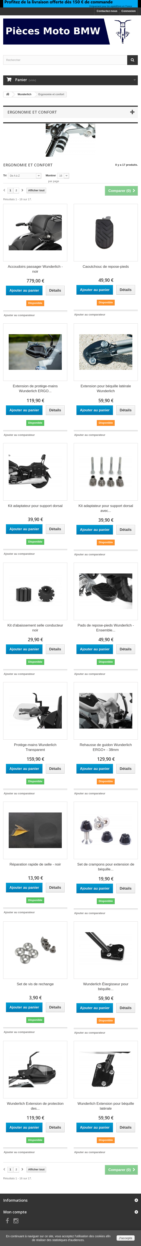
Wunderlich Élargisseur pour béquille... (105, 986)
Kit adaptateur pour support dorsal (35, 506)
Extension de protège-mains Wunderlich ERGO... (35, 388)
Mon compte (15, 1211)
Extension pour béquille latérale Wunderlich (105, 388)
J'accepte (125, 1238)
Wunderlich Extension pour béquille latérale (106, 1106)
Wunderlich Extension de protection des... (35, 1106)
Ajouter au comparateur (19, 315)
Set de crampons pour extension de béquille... (105, 866)
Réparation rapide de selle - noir (35, 864)
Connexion (128, 11)
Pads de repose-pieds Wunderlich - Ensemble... (106, 627)
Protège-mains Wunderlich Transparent (35, 747)
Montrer (51, 175)
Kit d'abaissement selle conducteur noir (35, 627)
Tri (5, 175)
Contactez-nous (107, 11)
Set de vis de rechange (35, 984)
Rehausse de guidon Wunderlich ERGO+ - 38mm (106, 747)
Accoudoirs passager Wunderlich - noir (35, 269)
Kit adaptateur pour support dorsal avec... (105, 508)
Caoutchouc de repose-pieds (106, 267)
